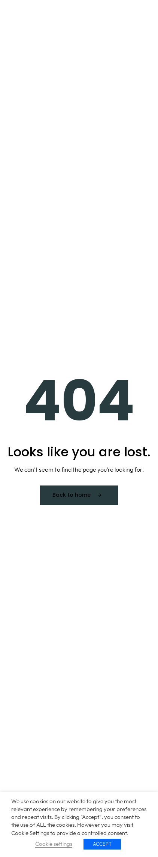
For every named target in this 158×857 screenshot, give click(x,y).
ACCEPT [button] (102, 844)
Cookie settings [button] (53, 843)
